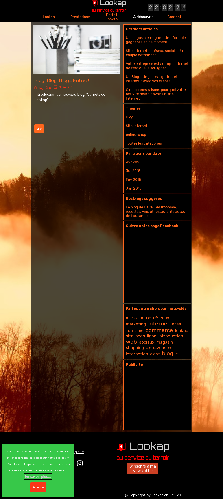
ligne (151, 335)
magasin (164, 342)
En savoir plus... (38, 476)
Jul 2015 (133, 171)
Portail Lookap (112, 17)
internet (159, 323)
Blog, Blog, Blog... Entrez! (61, 80)
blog (167, 353)
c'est (155, 353)
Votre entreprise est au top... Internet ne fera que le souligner (157, 66)
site (129, 335)
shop (140, 335)
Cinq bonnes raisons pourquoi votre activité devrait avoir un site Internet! (156, 94)
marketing (136, 324)
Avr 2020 (134, 162)
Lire (39, 128)
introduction (170, 335)
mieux (132, 317)
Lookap (49, 17)
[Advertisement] (157, 399)
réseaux (161, 317)
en (170, 347)
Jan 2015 (133, 188)
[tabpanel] (157, 495)
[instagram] (80, 463)
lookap (181, 330)
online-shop (136, 134)
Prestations (80, 17)
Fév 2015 (133, 180)
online (145, 317)
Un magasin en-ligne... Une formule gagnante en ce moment (156, 40)
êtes (176, 324)
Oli (50, 88)
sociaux (146, 342)
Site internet (136, 126)
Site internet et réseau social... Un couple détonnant (154, 53)
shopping (135, 347)
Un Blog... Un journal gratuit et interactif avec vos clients (151, 79)
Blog (41, 88)
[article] (76, 80)
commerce (159, 330)
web (131, 341)
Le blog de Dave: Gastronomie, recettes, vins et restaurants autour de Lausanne (156, 211)
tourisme (135, 330)
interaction (137, 353)
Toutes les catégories (144, 143)
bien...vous (156, 347)
